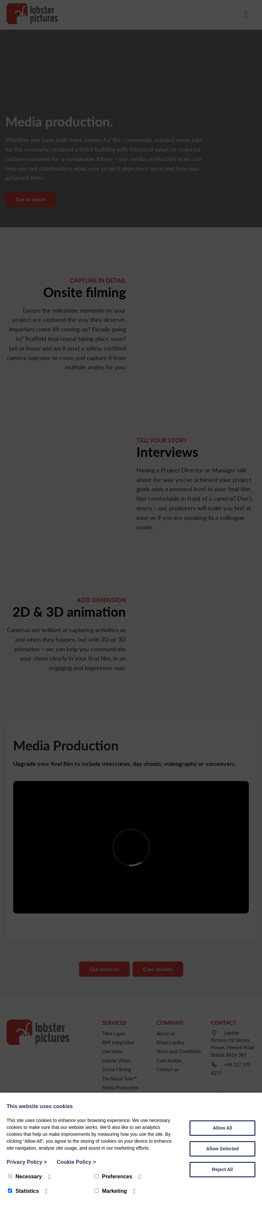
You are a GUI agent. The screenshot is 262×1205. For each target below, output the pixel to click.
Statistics (23, 1191)
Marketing (111, 1191)
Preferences (113, 1176)
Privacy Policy (27, 1162)
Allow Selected (222, 1148)
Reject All (222, 1169)
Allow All (222, 1128)
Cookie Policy (76, 1162)
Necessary (25, 1176)
